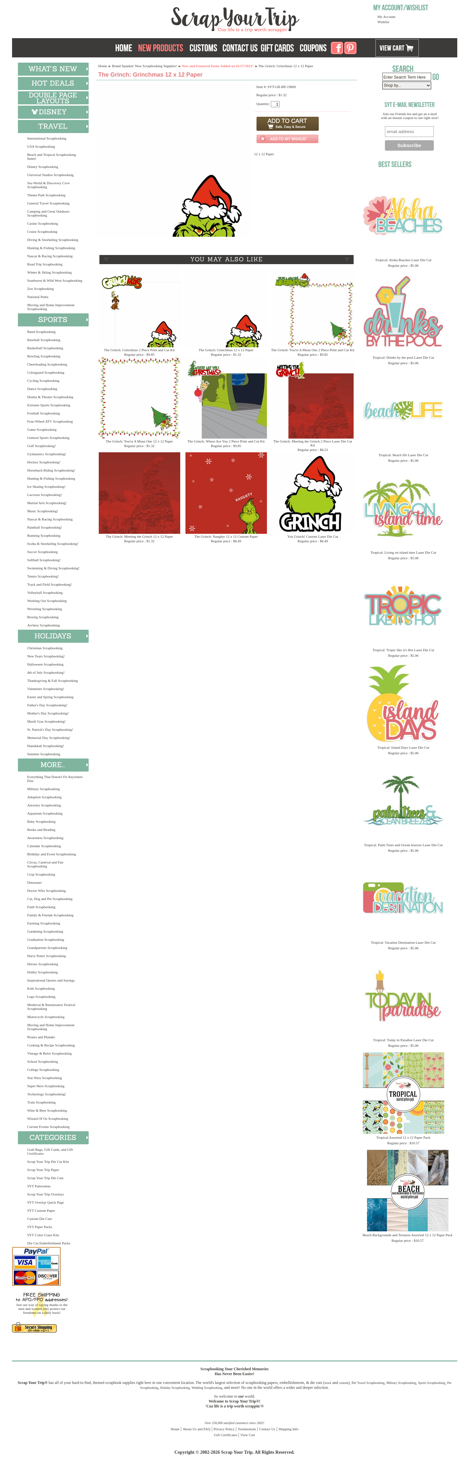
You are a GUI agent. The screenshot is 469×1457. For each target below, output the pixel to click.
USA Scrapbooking (41, 146)
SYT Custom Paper (41, 1210)
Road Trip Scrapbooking (45, 264)
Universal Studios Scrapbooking (50, 175)
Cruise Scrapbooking (42, 231)
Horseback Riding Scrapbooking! (51, 470)
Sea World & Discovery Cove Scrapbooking (48, 185)
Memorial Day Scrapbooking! (48, 738)
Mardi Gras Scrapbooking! (46, 721)
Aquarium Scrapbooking (45, 813)
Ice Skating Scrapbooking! (46, 486)
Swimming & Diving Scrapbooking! (53, 568)
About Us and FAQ (196, 1429)
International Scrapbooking (46, 138)
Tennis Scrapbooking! (43, 576)
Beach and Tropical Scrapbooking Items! (51, 156)
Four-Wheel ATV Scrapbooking (50, 421)
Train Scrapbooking (41, 1102)
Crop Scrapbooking (41, 874)
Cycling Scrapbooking (43, 381)
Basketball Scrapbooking (45, 348)
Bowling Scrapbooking (44, 356)
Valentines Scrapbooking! (45, 689)
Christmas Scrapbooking (45, 648)
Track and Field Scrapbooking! (49, 584)
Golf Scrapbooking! (41, 446)
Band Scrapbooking (41, 332)
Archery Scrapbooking (43, 625)
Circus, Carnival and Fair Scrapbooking (45, 864)
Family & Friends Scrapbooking (50, 915)
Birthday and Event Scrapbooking (51, 854)
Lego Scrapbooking (41, 997)
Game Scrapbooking (42, 429)
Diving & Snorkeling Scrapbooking (53, 240)
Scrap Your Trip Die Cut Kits (48, 1162)
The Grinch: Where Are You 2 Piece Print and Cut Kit (226, 441)
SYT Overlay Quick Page (45, 1202)
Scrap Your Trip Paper (43, 1170)
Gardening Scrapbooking (45, 931)
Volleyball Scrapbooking (45, 592)
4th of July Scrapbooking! (46, 672)
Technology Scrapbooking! (46, 1094)
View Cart (248, 1435)
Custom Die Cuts (39, 1219)
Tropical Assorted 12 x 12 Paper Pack (403, 1137)
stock (328, 1383)
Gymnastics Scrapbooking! (46, 454)
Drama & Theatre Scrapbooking (50, 397)
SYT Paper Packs (39, 1227)
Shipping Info (288, 1429)
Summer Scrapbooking (43, 754)
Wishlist (383, 22)
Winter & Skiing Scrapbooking (49, 272)
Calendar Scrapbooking (44, 846)
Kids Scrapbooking (41, 988)
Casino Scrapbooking (42, 223)
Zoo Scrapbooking (40, 289)
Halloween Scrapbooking (45, 664)
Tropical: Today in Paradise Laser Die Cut (403, 1040)
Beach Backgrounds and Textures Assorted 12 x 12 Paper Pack (408, 1235)
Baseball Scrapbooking (44, 340)
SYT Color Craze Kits (43, 1235)
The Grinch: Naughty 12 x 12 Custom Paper (226, 536)
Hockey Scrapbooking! (44, 462)
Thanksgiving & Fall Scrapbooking (52, 681)
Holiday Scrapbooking (175, 1387)
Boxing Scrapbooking (43, 617)
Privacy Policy (223, 1429)
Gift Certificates (225, 1435)
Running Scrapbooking (44, 535)
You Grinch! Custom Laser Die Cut (312, 536)
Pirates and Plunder (41, 1037)
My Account (386, 17)
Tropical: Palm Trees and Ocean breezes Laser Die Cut (403, 845)
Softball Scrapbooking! (44, 560)
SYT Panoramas (39, 1186)
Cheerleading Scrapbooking (47, 364)
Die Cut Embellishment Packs (48, 1243)
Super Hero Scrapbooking (46, 1086)
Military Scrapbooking (43, 789)
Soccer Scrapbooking (42, 552)
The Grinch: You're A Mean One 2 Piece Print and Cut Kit (313, 350)
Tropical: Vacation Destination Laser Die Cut (403, 942)
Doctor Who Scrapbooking (46, 891)
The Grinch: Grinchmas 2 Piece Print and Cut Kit (139, 350)
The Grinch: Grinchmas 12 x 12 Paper (225, 350)
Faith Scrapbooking (41, 907)
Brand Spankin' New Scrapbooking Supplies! (144, 66)
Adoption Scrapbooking (44, 797)
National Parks (38, 297)
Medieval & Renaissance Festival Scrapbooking (51, 1007)
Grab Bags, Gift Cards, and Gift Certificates (50, 1151)
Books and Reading (41, 830)
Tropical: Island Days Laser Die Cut (403, 747)
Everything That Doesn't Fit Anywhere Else (55, 779)
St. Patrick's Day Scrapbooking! (50, 729)
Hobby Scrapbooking (42, 972)
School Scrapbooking (42, 1061)
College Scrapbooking (43, 1070)
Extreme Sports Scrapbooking (48, 405)
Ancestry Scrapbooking (44, 805)
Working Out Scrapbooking (47, 601)
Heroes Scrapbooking (42, 964)
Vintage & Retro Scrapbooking (49, 1053)
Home (102, 66)
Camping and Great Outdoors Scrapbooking (48, 213)
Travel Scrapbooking (371, 1383)
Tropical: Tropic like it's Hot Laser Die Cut (403, 650)
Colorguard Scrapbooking (46, 372)
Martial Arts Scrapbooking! (47, 503)
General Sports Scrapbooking (48, 438)
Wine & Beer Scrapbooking (47, 1110)
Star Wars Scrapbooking (44, 1078)
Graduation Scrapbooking (45, 939)
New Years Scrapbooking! (46, 656)
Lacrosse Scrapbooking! (44, 495)
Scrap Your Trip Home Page (191, 18)
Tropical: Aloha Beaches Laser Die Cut (403, 260)
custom (343, 1383)
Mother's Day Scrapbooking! (48, 713)
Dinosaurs (34, 882)
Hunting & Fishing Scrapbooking (51, 248)
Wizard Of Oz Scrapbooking (47, 1118)
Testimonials (247, 1429)
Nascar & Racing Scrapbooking (50, 256)
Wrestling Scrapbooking (44, 609)
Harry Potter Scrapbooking (46, 956)
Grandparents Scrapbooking (47, 948)
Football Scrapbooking (43, 413)
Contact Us (267, 1429)
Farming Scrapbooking (43, 923)
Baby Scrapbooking (41, 821)
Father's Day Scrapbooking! (47, 705)
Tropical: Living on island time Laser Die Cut (403, 552)
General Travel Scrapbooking (48, 203)
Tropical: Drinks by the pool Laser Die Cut (403, 357)
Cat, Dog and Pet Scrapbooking (50, 899)
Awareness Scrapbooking (45, 838)
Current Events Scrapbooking (48, 1127)
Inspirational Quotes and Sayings (51, 980)
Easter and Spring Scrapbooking (50, 697)
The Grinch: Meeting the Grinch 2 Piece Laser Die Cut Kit (312, 443)
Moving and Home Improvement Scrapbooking (51, 307)
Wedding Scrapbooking (207, 1387)
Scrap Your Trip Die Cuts (45, 1178)
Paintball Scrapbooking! (44, 527)
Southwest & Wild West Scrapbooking (54, 280)
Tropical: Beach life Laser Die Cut (403, 455)
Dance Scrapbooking (42, 389)
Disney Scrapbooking (42, 167)
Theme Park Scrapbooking (46, 195)
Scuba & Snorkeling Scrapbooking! (53, 544)
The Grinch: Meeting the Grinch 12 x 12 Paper (139, 536)
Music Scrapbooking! (42, 511)
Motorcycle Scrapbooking (46, 1017)
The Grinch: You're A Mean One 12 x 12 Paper (139, 441)
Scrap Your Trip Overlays (45, 1194)
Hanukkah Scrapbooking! (45, 746)
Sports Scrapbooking (431, 1383)
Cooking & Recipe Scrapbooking (51, 1045)
